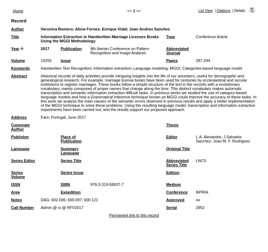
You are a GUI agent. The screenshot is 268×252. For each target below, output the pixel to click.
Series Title (71, 161)
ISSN (15, 184)
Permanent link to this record (134, 215)
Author (17, 29)
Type (170, 37)
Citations (223, 11)
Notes (16, 200)
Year (15, 49)
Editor (171, 137)
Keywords (20, 68)
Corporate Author (20, 127)
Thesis (172, 125)
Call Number (22, 207)
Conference (177, 192)
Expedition (71, 192)
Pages (172, 60)
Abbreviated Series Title (177, 163)
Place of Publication (71, 139)
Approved (175, 200)
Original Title (178, 149)
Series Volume (18, 174)
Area (15, 192)
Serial (171, 207)
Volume (18, 60)
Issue (66, 60)
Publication (71, 49)
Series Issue (72, 172)
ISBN (65, 184)
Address (19, 117)
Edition (172, 172)
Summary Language (70, 151)
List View (206, 11)
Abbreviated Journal (177, 51)
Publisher (20, 137)
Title (15, 37)
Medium (173, 184)
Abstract (19, 76)
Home (18, 11)
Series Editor (23, 161)
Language (20, 149)
